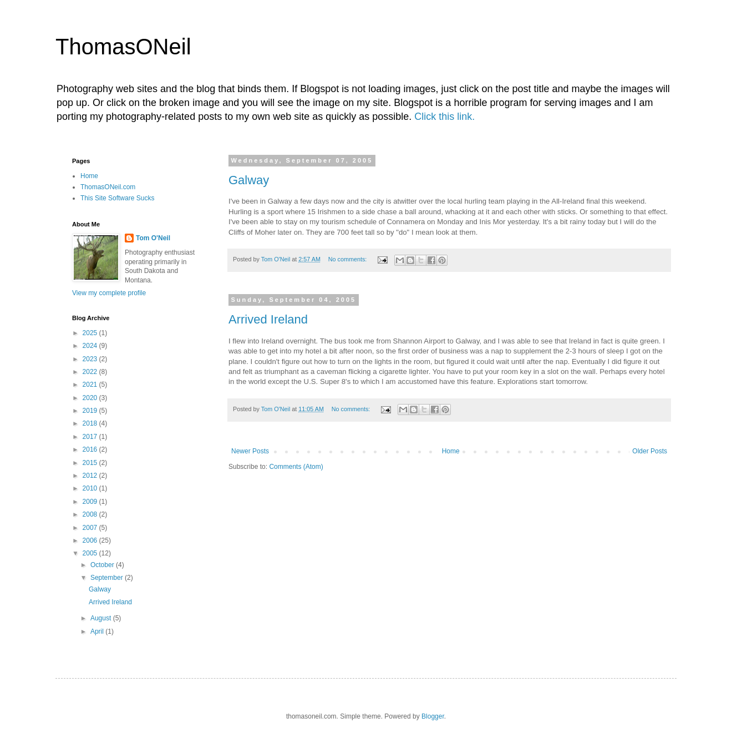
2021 (91, 384)
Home (451, 451)
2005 (91, 553)
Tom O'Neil (153, 238)
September (107, 578)
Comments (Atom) (296, 467)
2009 (91, 502)
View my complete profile (109, 293)
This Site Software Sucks (117, 198)
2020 (91, 398)
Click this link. (444, 116)
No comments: (348, 259)
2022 (91, 372)
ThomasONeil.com (107, 187)
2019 (91, 411)
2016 (91, 449)
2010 (91, 488)
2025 (91, 333)
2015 (91, 463)
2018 (91, 423)
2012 (91, 475)
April (97, 631)
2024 (91, 346)
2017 (91, 437)
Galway (248, 180)
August (101, 618)
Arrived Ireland (268, 319)
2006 (91, 540)
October (103, 565)
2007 (91, 528)
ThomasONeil (123, 46)
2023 (91, 359)
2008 (91, 514)
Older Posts (649, 451)
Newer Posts (250, 451)
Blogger (432, 716)
